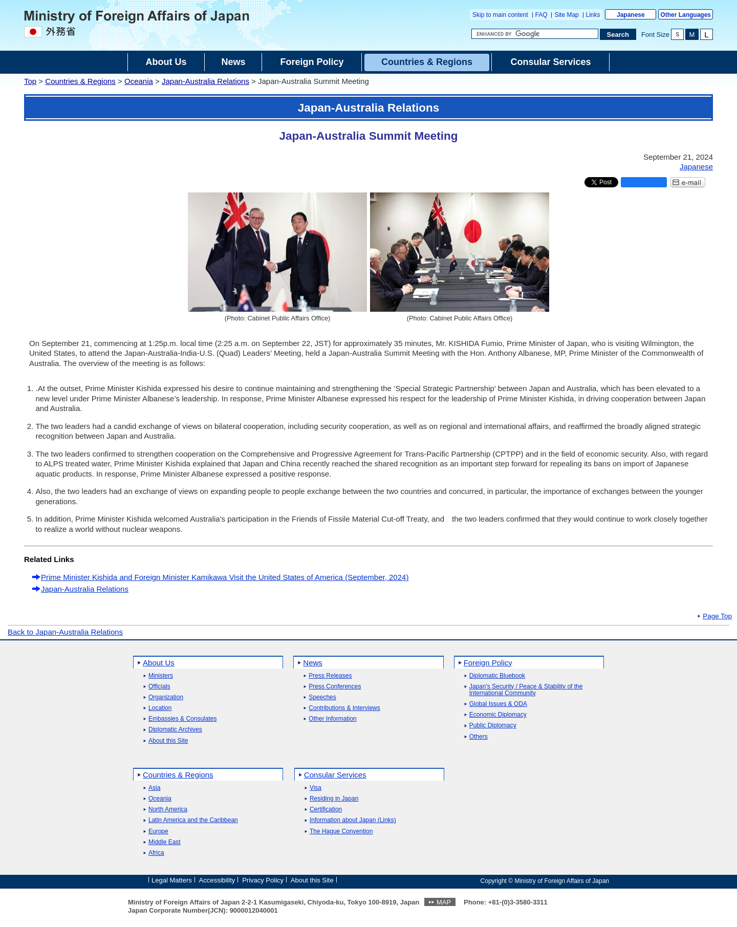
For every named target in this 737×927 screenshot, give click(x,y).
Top (30, 81)
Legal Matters (171, 880)
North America (167, 809)
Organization (165, 697)
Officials (159, 686)
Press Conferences (335, 686)
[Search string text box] (534, 34)
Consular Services (335, 774)
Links (593, 14)
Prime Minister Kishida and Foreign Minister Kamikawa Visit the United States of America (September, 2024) (224, 577)
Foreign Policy (488, 662)
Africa (156, 853)
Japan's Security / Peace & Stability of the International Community (526, 690)
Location (159, 708)
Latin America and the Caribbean (193, 820)
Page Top (717, 616)
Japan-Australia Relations (205, 81)
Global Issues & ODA (498, 704)
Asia (154, 788)
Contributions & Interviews (344, 708)
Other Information (332, 719)
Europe (158, 831)
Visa (315, 788)
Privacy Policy (263, 880)
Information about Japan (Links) (353, 820)
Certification (326, 809)
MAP (444, 902)
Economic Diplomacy (498, 715)
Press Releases (330, 676)
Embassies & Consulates (182, 719)
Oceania (138, 81)
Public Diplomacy (492, 725)
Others (478, 737)
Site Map (566, 14)
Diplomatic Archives (175, 729)
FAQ (541, 14)
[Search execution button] (618, 34)
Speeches (322, 697)
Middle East (164, 842)
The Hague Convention (341, 831)
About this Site (168, 741)
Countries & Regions (80, 81)
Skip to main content (500, 14)
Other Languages (685, 14)
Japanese (631, 14)
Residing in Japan (334, 798)
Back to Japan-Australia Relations (65, 632)
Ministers (160, 676)
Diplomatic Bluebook (497, 676)
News (312, 662)
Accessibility (217, 880)
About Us (159, 662)
